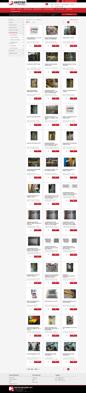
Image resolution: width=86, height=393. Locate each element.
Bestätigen (69, 14)
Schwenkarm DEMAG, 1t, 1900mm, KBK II (33, 196)
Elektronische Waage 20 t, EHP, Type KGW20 (33, 302)
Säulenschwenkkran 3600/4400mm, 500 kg (32, 91)
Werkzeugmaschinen (15, 11)
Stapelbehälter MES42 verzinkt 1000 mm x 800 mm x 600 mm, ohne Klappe (70, 193)
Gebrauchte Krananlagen (15, 39)
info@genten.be (60, 377)
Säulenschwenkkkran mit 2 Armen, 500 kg (69, 302)
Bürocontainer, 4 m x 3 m (51, 301)
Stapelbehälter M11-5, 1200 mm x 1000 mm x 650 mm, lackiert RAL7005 (52, 197)
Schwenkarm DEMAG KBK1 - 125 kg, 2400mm (34, 170)
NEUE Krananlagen (14, 48)
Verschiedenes (69, 9)
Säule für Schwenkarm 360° (34, 116)
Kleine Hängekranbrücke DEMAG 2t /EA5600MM (51, 38)
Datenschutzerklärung (47, 15)
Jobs (52, 6)
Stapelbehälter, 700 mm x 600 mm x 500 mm (33, 275)
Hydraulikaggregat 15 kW (33, 354)
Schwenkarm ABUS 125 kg (33, 64)
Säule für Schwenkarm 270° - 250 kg (70, 91)
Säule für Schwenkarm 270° (34, 143)
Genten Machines (29, 19)
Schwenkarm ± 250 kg (68, 37)
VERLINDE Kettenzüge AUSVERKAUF (50, 354)
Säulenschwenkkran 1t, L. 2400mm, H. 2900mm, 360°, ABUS (52, 118)
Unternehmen (56, 4)
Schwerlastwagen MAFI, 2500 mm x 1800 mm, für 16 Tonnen (34, 328)
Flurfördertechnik (13, 35)
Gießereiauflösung (28, 9)
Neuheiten (13, 9)
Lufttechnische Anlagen (49, 9)
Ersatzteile (19, 9)
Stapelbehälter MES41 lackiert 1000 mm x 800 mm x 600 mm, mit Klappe (34, 249)
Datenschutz (34, 377)
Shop (33, 19)
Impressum (34, 379)
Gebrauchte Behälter (14, 37)
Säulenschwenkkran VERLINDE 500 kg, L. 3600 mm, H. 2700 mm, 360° (51, 91)
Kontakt (72, 4)
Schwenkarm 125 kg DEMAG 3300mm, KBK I (70, 144)
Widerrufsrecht (35, 382)
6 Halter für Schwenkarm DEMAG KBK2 (51, 65)
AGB (33, 380)
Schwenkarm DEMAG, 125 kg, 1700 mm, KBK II (51, 170)
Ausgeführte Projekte (59, 6)
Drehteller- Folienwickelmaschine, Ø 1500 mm (69, 276)
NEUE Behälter (13, 45)
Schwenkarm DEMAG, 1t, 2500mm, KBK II (69, 170)
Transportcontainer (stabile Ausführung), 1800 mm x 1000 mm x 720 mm (52, 276)
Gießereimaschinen (37, 9)
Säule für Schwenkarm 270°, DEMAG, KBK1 (70, 117)
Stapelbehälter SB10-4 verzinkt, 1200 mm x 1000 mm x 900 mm (51, 247)
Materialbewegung (60, 9)
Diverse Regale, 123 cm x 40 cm (70, 328)
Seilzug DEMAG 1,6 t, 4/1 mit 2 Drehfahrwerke (34, 38)
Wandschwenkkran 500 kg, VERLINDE (69, 65)
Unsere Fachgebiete (65, 4)
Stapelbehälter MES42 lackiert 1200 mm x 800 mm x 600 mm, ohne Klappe (52, 223)
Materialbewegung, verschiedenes (13, 43)
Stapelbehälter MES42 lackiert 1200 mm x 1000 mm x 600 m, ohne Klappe (69, 223)
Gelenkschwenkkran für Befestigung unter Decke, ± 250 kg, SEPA (52, 328)
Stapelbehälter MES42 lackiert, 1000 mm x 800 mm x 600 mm (34, 223)
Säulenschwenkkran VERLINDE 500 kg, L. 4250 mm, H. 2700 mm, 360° (51, 144)
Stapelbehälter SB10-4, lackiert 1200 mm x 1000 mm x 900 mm (69, 247)
